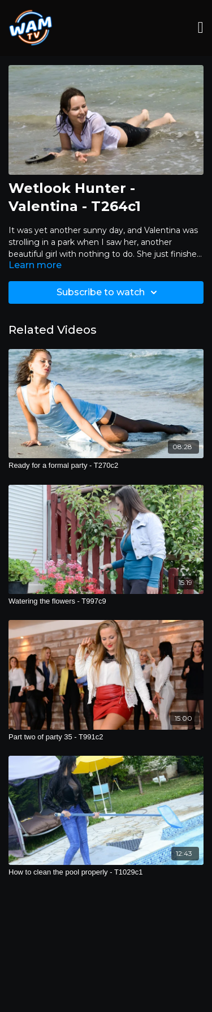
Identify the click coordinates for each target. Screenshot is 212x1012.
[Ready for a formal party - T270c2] (106, 465)
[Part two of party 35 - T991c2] (106, 737)
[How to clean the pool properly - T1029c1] (106, 872)
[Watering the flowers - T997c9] (106, 601)
